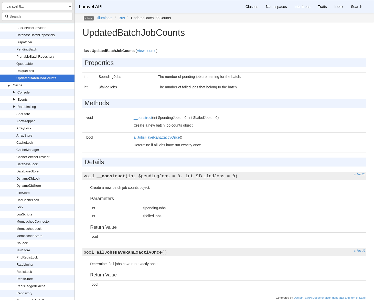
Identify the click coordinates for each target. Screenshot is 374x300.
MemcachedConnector (33, 221)
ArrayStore (24, 135)
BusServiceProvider (31, 28)
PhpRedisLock (27, 257)
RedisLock (24, 272)
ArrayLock (23, 128)
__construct (143, 118)
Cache (18, 85)
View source (146, 51)
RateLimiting (26, 107)
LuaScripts (24, 214)
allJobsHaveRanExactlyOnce (157, 137)
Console (23, 92)
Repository (24, 293)
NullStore (23, 250)
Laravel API (90, 6)
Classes (251, 7)
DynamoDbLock (28, 178)
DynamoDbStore (28, 186)
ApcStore (23, 114)
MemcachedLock (28, 229)
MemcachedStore (29, 236)
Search (356, 7)
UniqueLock (25, 71)
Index (338, 7)
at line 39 (359, 250)
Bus (122, 18)
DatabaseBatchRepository (35, 35)
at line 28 (359, 174)
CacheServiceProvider (32, 157)
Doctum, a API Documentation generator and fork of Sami (330, 297)
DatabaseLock (27, 164)
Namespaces (276, 7)
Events (22, 99)
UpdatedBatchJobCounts (36, 78)
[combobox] (37, 16)
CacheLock (24, 142)
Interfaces (302, 7)
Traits (322, 7)
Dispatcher (24, 42)
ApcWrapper (25, 121)
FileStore (23, 193)
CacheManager (27, 150)
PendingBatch (26, 49)
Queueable (24, 64)
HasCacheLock (27, 200)
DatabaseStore (27, 171)
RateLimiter (24, 264)
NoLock (22, 243)
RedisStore (24, 279)
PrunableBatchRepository (35, 56)
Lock (19, 207)
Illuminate (105, 18)
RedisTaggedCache (30, 286)
